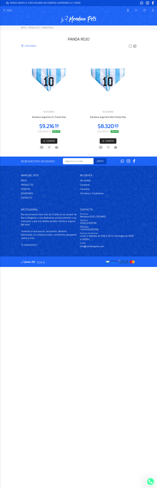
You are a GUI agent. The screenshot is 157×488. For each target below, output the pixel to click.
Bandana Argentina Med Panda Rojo (78, 338)
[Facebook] (152, 3)
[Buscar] (136, 10)
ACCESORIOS (78, 171)
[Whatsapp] (142, 3)
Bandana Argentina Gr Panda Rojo (79, 176)
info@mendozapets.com (92, 467)
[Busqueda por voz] (128, 10)
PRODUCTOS (34, 28)
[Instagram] (147, 3)
